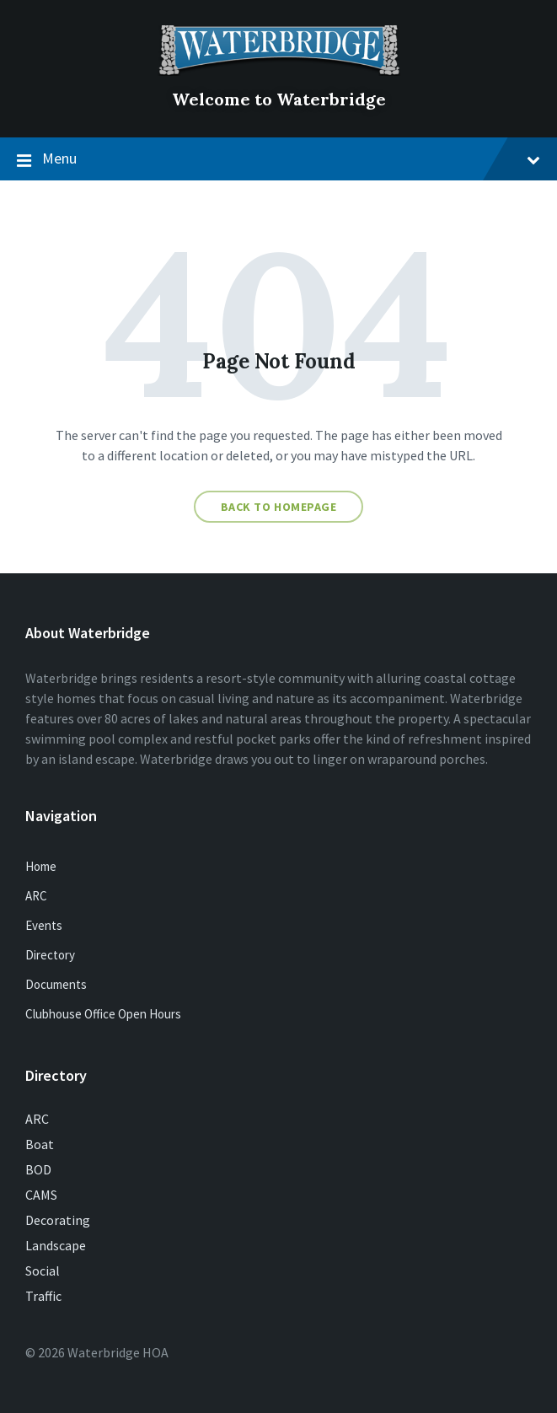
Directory (50, 955)
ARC (36, 896)
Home (40, 866)
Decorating (57, 1220)
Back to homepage (279, 506)
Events (43, 925)
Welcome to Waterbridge (279, 99)
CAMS (41, 1194)
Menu (278, 159)
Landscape (55, 1245)
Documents (56, 984)
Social (42, 1270)
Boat (39, 1144)
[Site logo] (279, 70)
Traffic (43, 1295)
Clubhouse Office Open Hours (103, 1014)
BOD (38, 1169)
